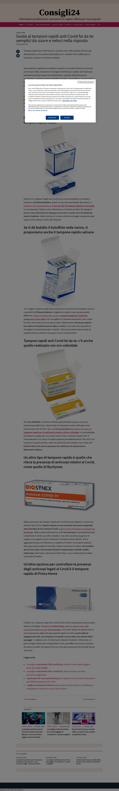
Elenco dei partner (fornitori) (37, 110)
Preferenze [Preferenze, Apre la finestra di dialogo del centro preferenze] (52, 117)
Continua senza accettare (86, 82)
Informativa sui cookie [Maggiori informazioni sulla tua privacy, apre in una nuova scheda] (69, 100)
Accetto (67, 117)
